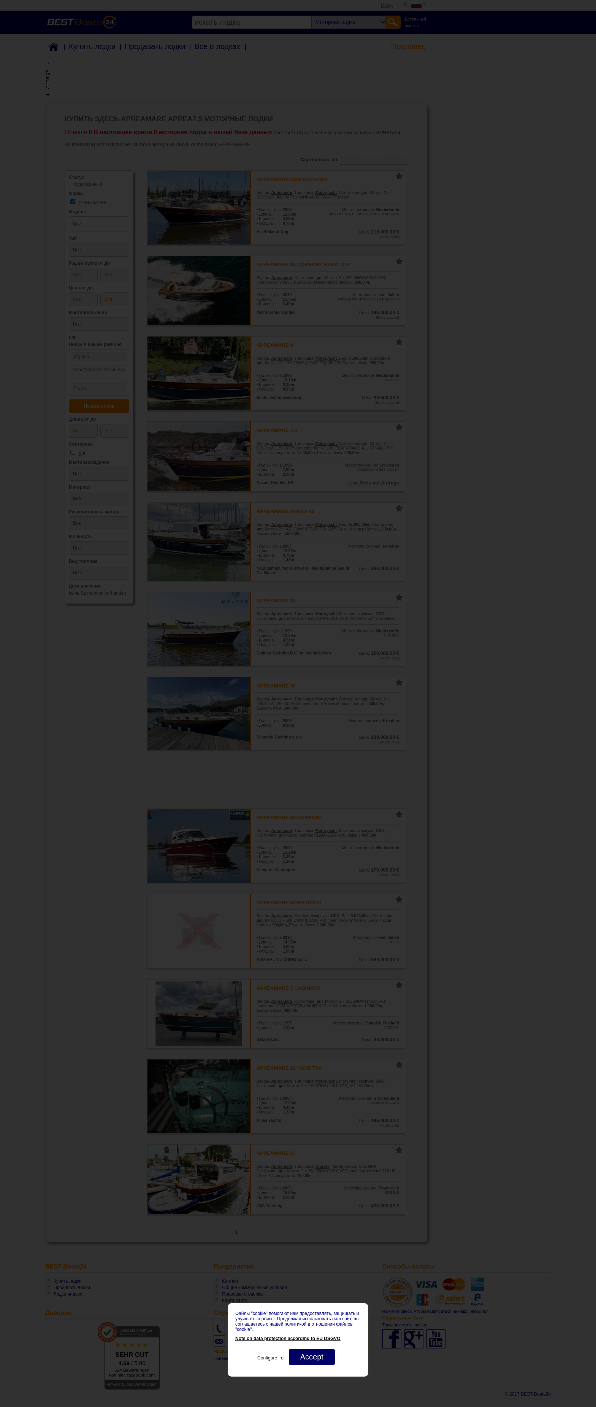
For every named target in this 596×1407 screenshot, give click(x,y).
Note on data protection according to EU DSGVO (288, 1338)
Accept (311, 1357)
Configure (267, 1358)
